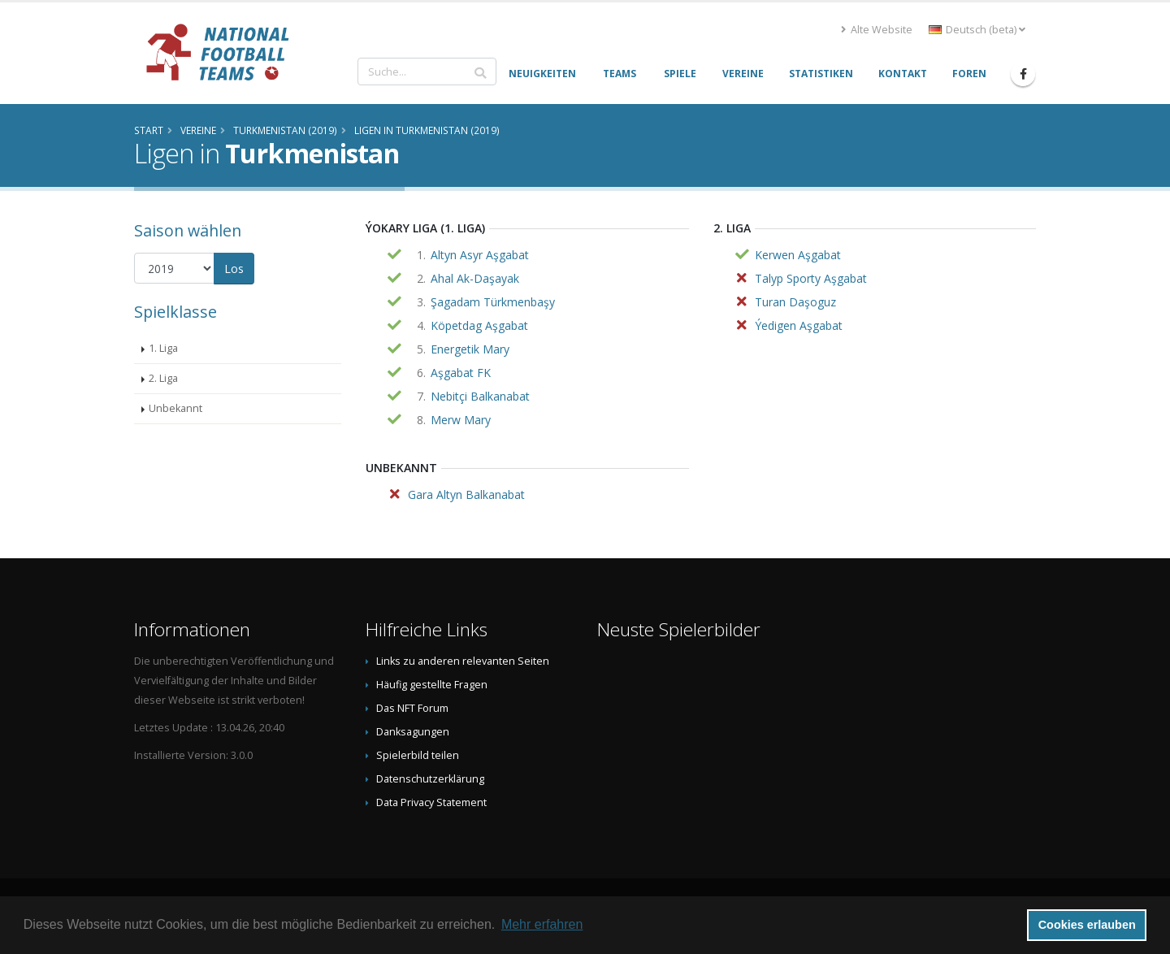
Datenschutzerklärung (430, 779)
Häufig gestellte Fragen (432, 685)
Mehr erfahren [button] (542, 924)
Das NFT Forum (412, 708)
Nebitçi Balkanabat (480, 396)
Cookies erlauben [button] (1087, 924)
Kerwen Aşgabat (798, 254)
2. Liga (163, 378)
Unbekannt (175, 408)
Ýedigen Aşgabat (799, 325)
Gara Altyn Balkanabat (466, 494)
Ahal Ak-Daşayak (475, 278)
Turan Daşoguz (795, 302)
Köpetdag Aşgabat (479, 325)
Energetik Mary (470, 349)
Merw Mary (461, 419)
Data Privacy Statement (431, 802)
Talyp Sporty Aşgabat (811, 278)
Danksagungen (412, 732)
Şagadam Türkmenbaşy (493, 302)
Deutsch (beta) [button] (977, 30)
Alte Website (876, 30)
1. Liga (163, 348)
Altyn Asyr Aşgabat (480, 254)
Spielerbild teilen (417, 755)
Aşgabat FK (461, 372)
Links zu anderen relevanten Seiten (462, 661)
